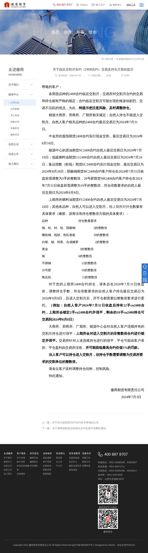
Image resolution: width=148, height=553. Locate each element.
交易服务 (21, 474)
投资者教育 (74, 453)
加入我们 (8, 474)
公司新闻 (14, 109)
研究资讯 (34, 453)
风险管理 (47, 470)
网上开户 (100, 5)
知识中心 (73, 462)
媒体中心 (130, 59)
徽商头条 (34, 458)
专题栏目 (14, 128)
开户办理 (21, 458)
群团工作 (86, 462)
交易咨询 (47, 466)
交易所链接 (74, 458)
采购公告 (14, 121)
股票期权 (47, 474)
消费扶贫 (86, 466)
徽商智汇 (117, 5)
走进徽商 (120, 59)
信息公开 (8, 470)
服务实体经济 (75, 466)
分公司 (59, 462)
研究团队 (34, 466)
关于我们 (8, 458)
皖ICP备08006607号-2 (83, 545)
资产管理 (47, 462)
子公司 (59, 466)
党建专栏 (86, 453)
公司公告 (14, 102)
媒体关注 (14, 134)
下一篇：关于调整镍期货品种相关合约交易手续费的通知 (74, 428)
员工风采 (14, 115)
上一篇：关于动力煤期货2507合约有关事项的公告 (70, 422)
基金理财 (47, 458)
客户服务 (21, 453)
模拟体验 (73, 470)
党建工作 (86, 458)
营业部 (59, 458)
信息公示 (8, 466)
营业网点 (60, 453)
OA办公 (84, 5)
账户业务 (21, 462)
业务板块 (47, 453)
